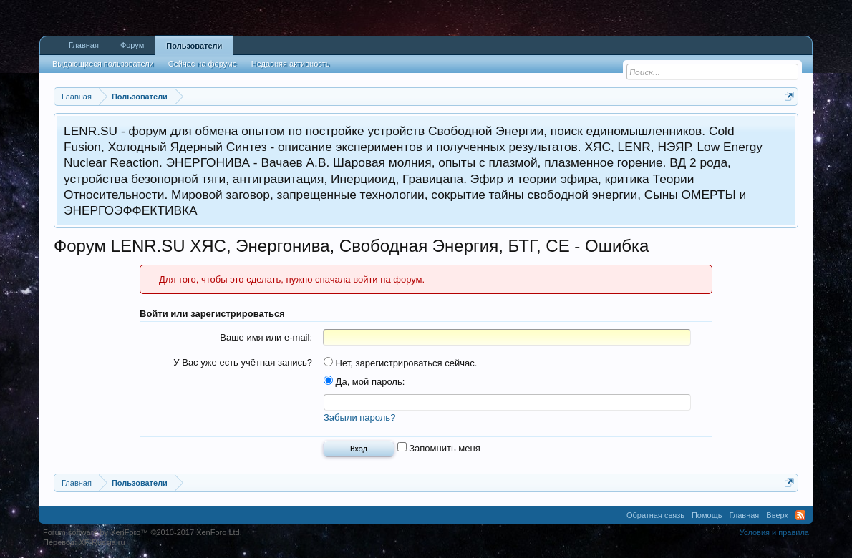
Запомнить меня (438, 448)
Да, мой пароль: (364, 381)
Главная (84, 45)
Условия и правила (774, 532)
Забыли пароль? (359, 417)
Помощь (707, 515)
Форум (132, 45)
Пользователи (194, 45)
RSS (800, 515)
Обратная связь (655, 515)
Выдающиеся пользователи (103, 63)
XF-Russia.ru (102, 542)
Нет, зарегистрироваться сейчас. (400, 363)
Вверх (777, 515)
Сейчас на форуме (202, 63)
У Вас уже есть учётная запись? (242, 362)
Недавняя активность (290, 63)
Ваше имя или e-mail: (266, 337)
